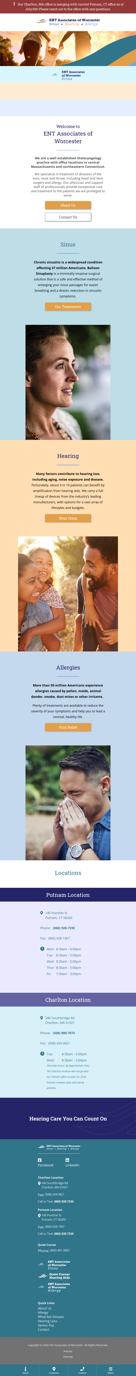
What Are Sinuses (51, 1317)
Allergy (43, 1312)
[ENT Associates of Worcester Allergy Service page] (68, 107)
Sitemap (68, 1356)
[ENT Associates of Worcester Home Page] (68, 22)
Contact (43, 1329)
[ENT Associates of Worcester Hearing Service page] (68, 90)
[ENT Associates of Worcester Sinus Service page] (68, 74)
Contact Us (68, 217)
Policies (68, 1351)
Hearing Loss (47, 1321)
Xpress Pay (46, 1325)
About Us (68, 205)
